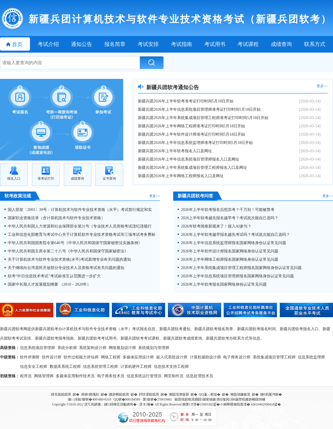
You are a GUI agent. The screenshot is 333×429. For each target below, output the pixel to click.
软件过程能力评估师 (81, 357)
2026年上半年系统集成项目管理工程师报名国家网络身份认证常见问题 (240, 267)
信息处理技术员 (199, 376)
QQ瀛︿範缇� (209, 394)
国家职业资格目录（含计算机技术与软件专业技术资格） (54, 218)
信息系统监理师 (311, 357)
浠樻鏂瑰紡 (90, 394)
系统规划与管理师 (153, 347)
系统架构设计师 (92, 347)
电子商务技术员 (110, 376)
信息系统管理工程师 (100, 366)
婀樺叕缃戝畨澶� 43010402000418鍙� (252, 404)
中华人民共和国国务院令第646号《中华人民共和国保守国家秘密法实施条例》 (73, 243)
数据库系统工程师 (65, 366)
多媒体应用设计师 (138, 357)
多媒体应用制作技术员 (75, 376)
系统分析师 (67, 347)
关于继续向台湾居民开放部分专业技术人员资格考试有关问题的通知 (64, 267)
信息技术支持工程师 (171, 366)
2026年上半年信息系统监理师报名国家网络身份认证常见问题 (232, 243)
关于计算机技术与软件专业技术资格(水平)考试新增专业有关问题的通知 (67, 259)
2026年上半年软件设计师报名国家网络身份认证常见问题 (228, 251)
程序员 (26, 376)
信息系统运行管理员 (144, 376)
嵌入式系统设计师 (171, 357)
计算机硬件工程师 (136, 366)
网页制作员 (173, 376)
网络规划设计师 (122, 347)
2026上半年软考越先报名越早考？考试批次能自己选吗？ (228, 218)
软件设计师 (51, 357)
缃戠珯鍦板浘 (240, 394)
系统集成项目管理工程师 (274, 357)
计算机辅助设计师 (205, 357)
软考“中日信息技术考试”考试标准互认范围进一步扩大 (52, 276)
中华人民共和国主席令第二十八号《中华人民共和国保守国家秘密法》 (66, 251)
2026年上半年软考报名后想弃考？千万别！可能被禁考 (226, 209)
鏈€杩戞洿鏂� (271, 394)
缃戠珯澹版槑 (179, 394)
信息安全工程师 (33, 366)
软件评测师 (29, 357)
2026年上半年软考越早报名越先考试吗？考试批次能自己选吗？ (234, 234)
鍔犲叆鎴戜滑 (149, 394)
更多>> (322, 86)
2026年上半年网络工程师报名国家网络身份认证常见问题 (228, 259)
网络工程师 (110, 357)
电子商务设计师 (236, 357)
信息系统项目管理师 (37, 347)
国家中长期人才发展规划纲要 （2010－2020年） (47, 284)
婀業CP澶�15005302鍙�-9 (202, 404)
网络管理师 (44, 376)
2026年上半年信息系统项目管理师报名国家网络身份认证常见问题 (236, 276)
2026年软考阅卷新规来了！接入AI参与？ (214, 226)
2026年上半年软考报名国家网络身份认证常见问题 (222, 284)
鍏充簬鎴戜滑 (61, 394)
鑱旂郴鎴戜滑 (119, 394)
